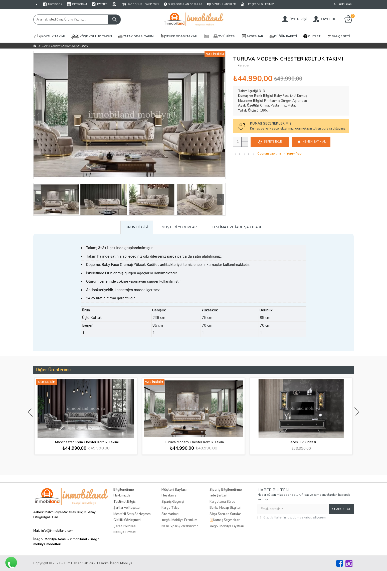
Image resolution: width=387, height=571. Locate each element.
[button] (38, 115)
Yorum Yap (294, 154)
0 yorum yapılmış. (269, 154)
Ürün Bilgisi (137, 227)
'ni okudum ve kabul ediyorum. (292, 517)
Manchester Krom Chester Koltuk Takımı (87, 442)
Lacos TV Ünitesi (302, 442)
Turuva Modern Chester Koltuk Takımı (194, 442)
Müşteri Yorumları (180, 227)
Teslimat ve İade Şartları (236, 227)
